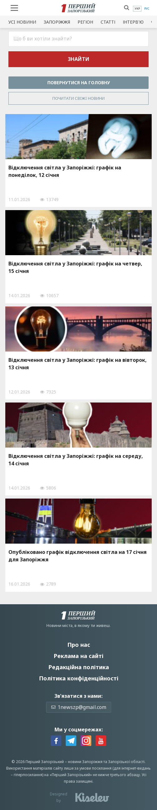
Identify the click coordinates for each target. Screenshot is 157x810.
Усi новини (22, 22)
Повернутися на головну (78, 82)
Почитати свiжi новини (78, 98)
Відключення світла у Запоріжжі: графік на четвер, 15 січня (75, 267)
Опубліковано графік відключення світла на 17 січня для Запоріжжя (77, 556)
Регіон (85, 22)
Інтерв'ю (133, 22)
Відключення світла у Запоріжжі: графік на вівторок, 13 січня (77, 364)
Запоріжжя (57, 22)
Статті (108, 22)
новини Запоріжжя (85, 761)
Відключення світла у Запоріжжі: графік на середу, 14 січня (75, 460)
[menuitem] (137, 9)
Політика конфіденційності (78, 678)
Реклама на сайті (78, 656)
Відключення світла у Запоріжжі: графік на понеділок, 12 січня (64, 171)
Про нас (78, 644)
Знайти (78, 59)
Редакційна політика (78, 667)
